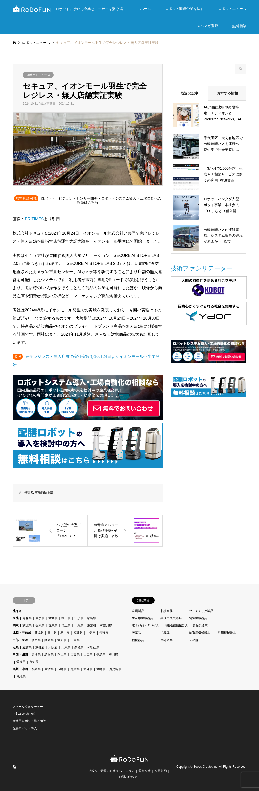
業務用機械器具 (171, 618)
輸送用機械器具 (199, 633)
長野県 (103, 633)
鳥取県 (36, 654)
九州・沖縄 (20, 669)
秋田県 (65, 618)
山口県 (87, 654)
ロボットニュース (232, 9)
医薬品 (136, 633)
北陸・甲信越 (22, 633)
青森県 (27, 618)
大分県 (87, 669)
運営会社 (144, 771)
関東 (16, 625)
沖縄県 (21, 676)
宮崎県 (100, 669)
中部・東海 (20, 640)
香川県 (113, 654)
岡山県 (61, 654)
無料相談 (239, 26)
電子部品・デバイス (145, 625)
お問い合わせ (128, 777)
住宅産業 (166, 640)
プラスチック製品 (201, 611)
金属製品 (138, 611)
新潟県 (39, 633)
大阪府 (52, 647)
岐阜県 (36, 640)
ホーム (145, 9)
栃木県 (39, 625)
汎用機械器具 (227, 633)
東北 (16, 618)
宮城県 (52, 618)
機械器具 (138, 640)
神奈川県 (106, 625)
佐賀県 (49, 669)
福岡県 (36, 669)
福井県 (78, 633)
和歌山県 (93, 647)
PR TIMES (34, 219)
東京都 (91, 625)
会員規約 (161, 771)
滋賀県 (27, 647)
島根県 (49, 654)
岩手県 (39, 618)
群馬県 (52, 625)
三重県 (75, 640)
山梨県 (91, 633)
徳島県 (100, 654)
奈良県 (78, 647)
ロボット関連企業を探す (184, 9)
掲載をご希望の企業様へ (105, 771)
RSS (14, 767)
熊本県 (75, 669)
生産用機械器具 (142, 618)
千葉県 (78, 625)
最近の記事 (189, 93)
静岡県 (49, 640)
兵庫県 (65, 647)
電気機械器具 (198, 618)
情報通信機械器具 (176, 625)
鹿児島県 (115, 669)
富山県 (52, 633)
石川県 (64, 633)
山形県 (78, 618)
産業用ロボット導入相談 (29, 721)
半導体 (165, 633)
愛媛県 (21, 662)
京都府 (39, 647)
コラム (130, 771)
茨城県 (27, 625)
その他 (193, 640)
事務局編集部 (44, 492)
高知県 (33, 662)
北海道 (17, 611)
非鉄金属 (166, 611)
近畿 (16, 647)
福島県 (91, 618)
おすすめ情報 (227, 93)
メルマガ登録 (207, 26)
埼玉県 (65, 625)
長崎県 (61, 669)
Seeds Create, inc (205, 767)
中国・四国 (20, 654)
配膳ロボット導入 (25, 728)
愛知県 (61, 640)
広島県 (75, 654)
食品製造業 (200, 625)
